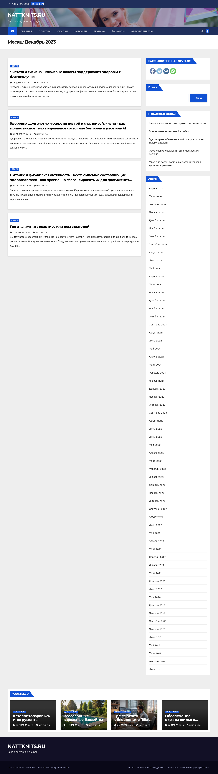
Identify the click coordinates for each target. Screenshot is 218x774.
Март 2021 (155, 573)
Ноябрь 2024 (156, 308)
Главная (26, 31)
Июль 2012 (155, 669)
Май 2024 (154, 348)
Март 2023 (155, 460)
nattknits (41, 83)
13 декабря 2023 (22, 134)
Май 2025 (154, 268)
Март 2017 (155, 653)
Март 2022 (155, 549)
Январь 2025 (156, 292)
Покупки (45, 31)
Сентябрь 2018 (157, 621)
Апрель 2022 (156, 541)
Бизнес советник (122, 712)
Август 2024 (156, 332)
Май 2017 (154, 645)
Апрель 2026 (156, 188)
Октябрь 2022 (157, 501)
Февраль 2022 (157, 557)
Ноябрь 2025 (156, 228)
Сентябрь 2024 (158, 324)
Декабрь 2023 (157, 388)
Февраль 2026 (157, 204)
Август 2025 (156, 252)
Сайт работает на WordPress (21, 767)
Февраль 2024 (157, 372)
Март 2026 (155, 196)
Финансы (118, 31)
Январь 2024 (156, 380)
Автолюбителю (142, 31)
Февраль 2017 (157, 661)
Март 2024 (155, 364)
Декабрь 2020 (157, 581)
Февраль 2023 (157, 468)
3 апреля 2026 (125, 725)
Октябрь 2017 (157, 629)
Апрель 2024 (156, 356)
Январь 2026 (156, 212)
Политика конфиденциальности (194, 767)
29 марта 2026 (176, 725)
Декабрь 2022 (157, 484)
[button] (202, 31)
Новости (80, 31)
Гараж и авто (19, 712)
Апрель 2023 (156, 452)
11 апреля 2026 (75, 725)
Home (131, 767)
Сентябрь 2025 (158, 244)
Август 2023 (156, 420)
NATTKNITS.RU (26, 15)
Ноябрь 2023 (156, 396)
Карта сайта (172, 767)
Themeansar (63, 767)
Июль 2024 (155, 340)
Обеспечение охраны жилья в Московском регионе (185, 720)
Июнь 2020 (155, 589)
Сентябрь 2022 (158, 509)
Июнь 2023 (155, 436)
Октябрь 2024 (157, 316)
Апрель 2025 (156, 276)
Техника (99, 31)
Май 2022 (154, 533)
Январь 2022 (156, 565)
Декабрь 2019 (157, 605)
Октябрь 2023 (157, 404)
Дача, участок (70, 712)
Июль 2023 (155, 428)
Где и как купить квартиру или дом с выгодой (49, 227)
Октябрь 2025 (157, 236)
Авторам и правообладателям (150, 767)
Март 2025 (155, 284)
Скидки (62, 31)
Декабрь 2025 (157, 220)
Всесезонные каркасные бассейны (169, 131)
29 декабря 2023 (22, 83)
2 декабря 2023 (22, 232)
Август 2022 (156, 517)
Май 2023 (154, 444)
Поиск (152, 87)
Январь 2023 (156, 476)
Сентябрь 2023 (158, 412)
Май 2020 (155, 597)
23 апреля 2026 (25, 725)
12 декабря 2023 (22, 186)
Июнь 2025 (155, 260)
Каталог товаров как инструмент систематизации (177, 123)
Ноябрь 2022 (156, 493)
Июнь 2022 (155, 525)
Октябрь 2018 (157, 613)
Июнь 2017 (155, 637)
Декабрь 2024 (157, 300)
